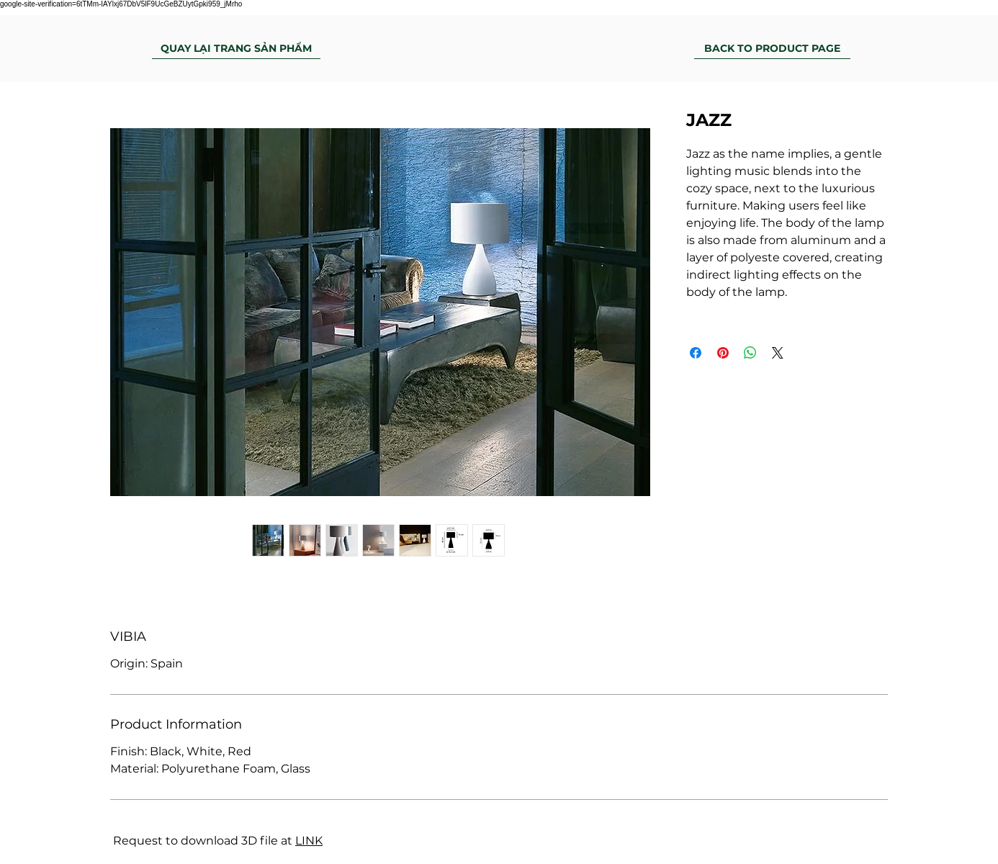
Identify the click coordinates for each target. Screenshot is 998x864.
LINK (309, 840)
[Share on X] (777, 352)
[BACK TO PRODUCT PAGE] (772, 48)
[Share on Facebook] (695, 352)
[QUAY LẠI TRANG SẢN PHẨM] (236, 48)
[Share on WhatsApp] (750, 352)
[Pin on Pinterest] (723, 352)
